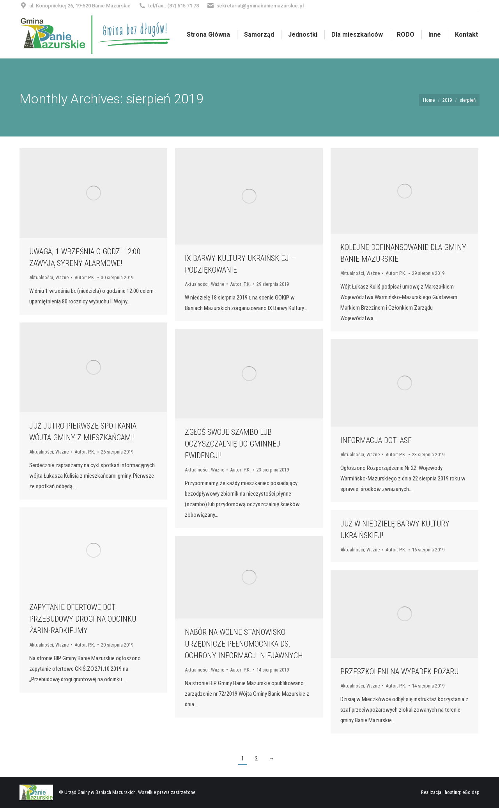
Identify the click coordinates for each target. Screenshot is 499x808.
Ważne (62, 277)
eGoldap (471, 792)
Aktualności (41, 277)
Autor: (84, 277)
